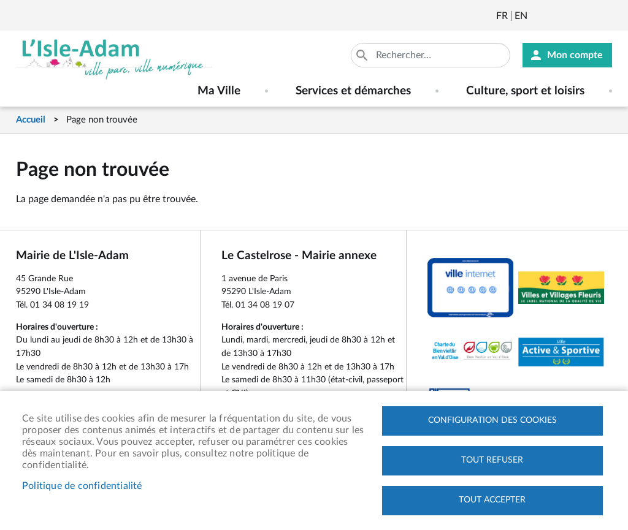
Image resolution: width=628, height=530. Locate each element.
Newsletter (537, 16)
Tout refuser (492, 460)
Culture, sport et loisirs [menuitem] (525, 91)
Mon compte (575, 55)
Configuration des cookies (492, 420)
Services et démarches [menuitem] (353, 91)
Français (502, 16)
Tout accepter (492, 500)
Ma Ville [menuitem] (218, 91)
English (521, 16)
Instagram (604, 16)
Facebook (571, 16)
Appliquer (363, 55)
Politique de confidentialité (82, 486)
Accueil (30, 119)
